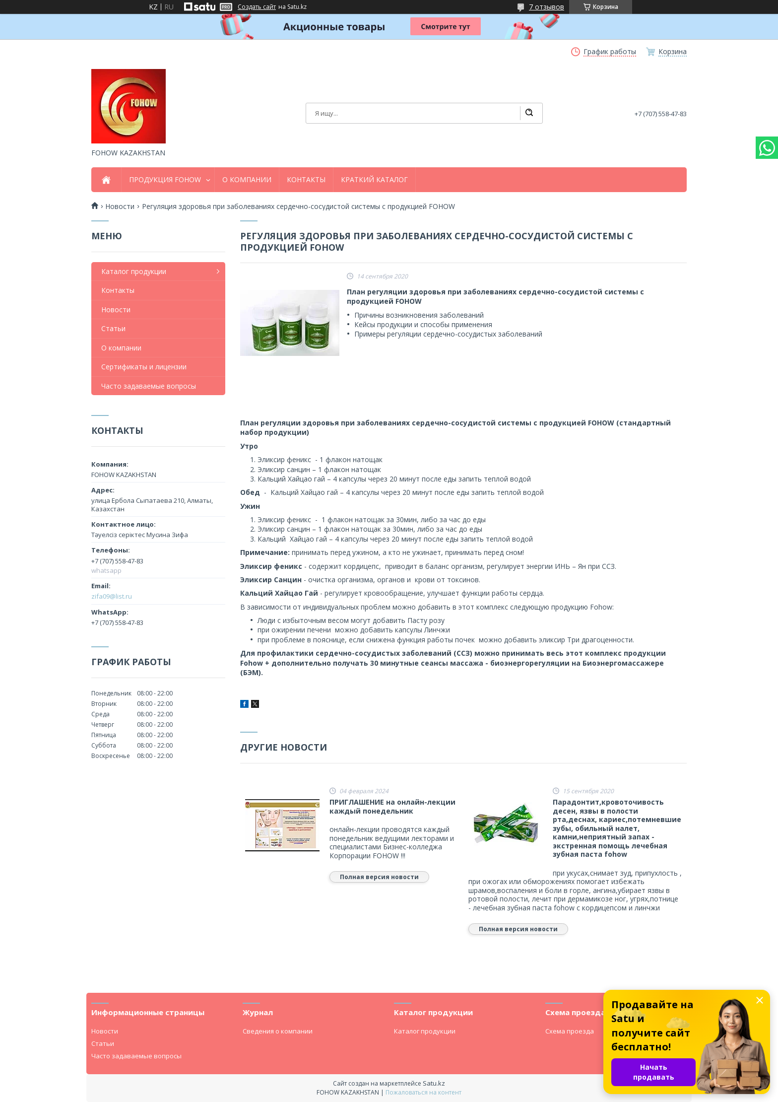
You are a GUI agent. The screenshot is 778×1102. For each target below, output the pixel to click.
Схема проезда (569, 1031)
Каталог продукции (133, 271)
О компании (121, 347)
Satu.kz (434, 1083)
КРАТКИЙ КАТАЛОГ (374, 179)
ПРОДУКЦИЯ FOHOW (165, 179)
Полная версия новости (379, 877)
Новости (119, 206)
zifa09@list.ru (111, 596)
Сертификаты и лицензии (144, 366)
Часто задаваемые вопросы (148, 386)
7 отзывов (546, 6)
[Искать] (529, 113)
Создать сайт (257, 6)
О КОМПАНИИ (246, 179)
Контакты (117, 290)
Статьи (113, 328)
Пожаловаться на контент (423, 1092)
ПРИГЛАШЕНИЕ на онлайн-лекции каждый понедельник (392, 806)
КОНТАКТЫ (306, 179)
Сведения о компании (278, 1031)
